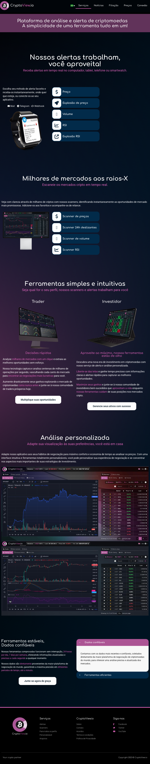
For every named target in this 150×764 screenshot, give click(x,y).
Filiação (113, 5)
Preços (128, 5)
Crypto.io (22, 5)
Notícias (99, 5)
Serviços (83, 5)
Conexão (142, 5)
